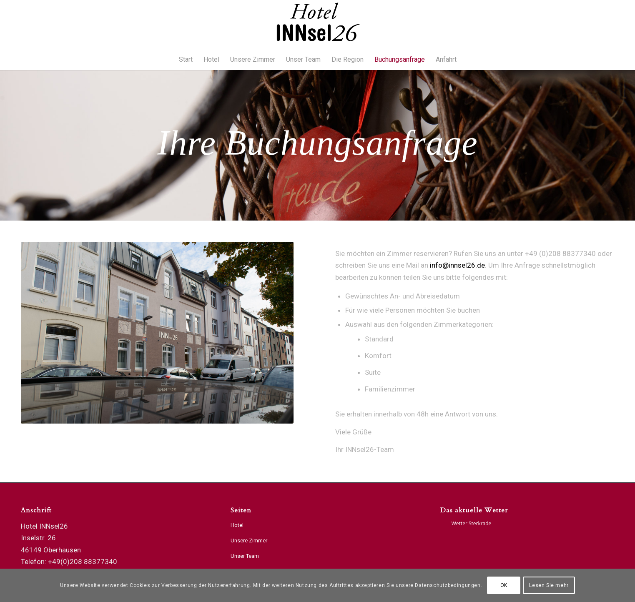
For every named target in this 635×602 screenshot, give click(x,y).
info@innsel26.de (457, 265)
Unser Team (245, 556)
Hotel (237, 525)
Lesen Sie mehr (548, 585)
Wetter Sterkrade (472, 523)
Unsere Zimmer (249, 540)
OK (503, 585)
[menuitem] (185, 59)
